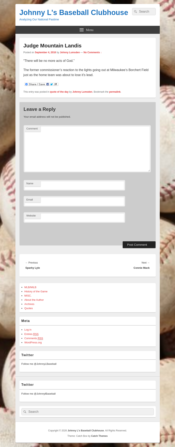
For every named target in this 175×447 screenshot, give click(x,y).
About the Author (34, 299)
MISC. (28, 295)
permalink (115, 91)
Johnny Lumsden (70, 52)
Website (31, 215)
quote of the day (59, 91)
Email (29, 199)
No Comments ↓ (93, 52)
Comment (32, 128)
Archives (29, 304)
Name (29, 183)
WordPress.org (33, 342)
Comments (33, 338)
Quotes (28, 308)
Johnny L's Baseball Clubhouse (73, 12)
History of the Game (36, 291)
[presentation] (51, 232)
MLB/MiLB (30, 287)
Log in (27, 329)
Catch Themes (99, 436)
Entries (31, 334)
